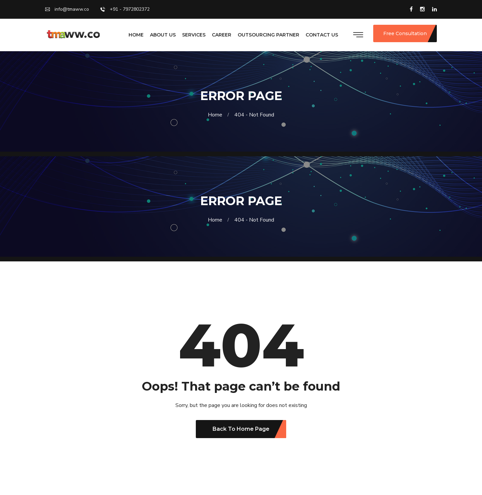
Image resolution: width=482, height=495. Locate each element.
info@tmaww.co (67, 8)
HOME (136, 35)
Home (216, 114)
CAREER (221, 35)
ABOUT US (163, 35)
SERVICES (194, 35)
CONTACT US (322, 35)
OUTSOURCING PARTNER (268, 35)
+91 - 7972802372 (125, 8)
